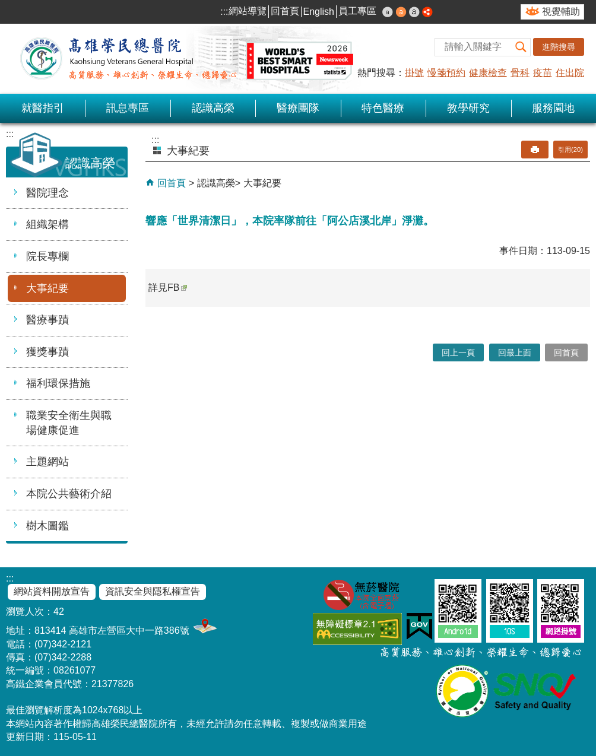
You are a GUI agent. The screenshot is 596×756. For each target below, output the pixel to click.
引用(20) (570, 149)
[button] (521, 47)
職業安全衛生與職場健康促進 (69, 422)
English (318, 12)
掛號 (414, 73)
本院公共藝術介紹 (69, 494)
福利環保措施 (58, 383)
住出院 (570, 73)
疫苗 (542, 73)
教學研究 (468, 108)
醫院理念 (47, 193)
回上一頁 (458, 352)
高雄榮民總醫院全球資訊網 (184, 58)
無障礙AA (357, 628)
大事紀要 (47, 288)
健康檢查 (488, 73)
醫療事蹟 (47, 320)
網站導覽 (248, 11)
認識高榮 (213, 108)
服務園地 (553, 108)
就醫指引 (42, 108)
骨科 (520, 73)
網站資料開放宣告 (52, 591)
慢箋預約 (446, 73)
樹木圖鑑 (47, 526)
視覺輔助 (561, 12)
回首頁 (285, 11)
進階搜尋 (558, 47)
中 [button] (401, 12)
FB (177, 287)
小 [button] (387, 12)
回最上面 (514, 352)
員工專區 (357, 11)
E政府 (419, 626)
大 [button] (414, 12)
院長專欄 (47, 256)
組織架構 (47, 224)
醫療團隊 (298, 108)
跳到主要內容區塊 (6, 6)
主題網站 (47, 462)
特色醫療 (383, 108)
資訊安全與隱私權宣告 (152, 591)
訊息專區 (127, 108)
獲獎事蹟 (47, 352)
